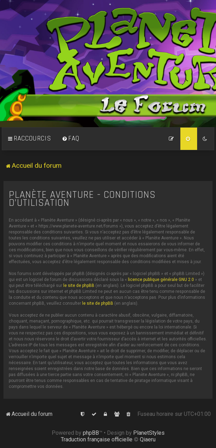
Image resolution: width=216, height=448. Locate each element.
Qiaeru (148, 439)
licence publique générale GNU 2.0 (161, 279)
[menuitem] (71, 139)
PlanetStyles (149, 432)
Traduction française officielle (96, 439)
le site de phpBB (78, 285)
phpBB (91, 432)
